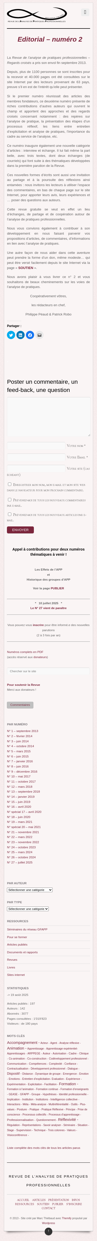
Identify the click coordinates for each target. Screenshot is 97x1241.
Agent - (54, 1043)
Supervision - (24, 1130)
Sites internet (16, 975)
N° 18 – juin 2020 (18, 817)
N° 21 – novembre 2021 (23, 832)
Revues (12, 959)
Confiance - (71, 1063)
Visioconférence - (18, 1135)
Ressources (24, 1204)
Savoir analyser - (53, 1125)
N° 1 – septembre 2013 (22, 731)
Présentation (58, 1200)
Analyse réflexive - (70, 1043)
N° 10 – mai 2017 (18, 776)
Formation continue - (48, 1089)
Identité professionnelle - (73, 1094)
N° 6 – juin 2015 (17, 756)
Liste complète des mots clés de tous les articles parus (43, 1148)
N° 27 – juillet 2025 (19, 862)
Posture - (23, 1109)
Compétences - (38, 1063)
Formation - (68, 1084)
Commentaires (20, 705)
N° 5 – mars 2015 (19, 751)
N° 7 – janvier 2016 (20, 761)
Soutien (43, 1204)
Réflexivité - (68, 1119)
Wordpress (48, 1223)
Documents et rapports (22, 952)
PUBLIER (57, 588)
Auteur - (47, 1053)
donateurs (40, 657)
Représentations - (32, 1125)
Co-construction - (37, 1058)
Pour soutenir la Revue (23, 685)
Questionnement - (46, 1120)
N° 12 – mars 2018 (19, 786)
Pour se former (17, 937)
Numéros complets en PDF (25, 652)
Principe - (71, 1109)
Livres (11, 967)
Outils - (75, 1104)
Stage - (11, 1130)
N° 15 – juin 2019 (18, 802)
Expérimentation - (17, 1084)
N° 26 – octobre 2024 (21, 857)
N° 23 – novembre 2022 (23, 842)
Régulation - (14, 1125)
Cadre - (74, 1053)
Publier (57, 1204)
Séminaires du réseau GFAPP (27, 929)
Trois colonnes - (57, 1130)
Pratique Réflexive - (53, 1109)
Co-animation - (17, 1058)
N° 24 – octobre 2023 (21, 847)
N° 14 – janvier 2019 (20, 797)
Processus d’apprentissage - (65, 1114)
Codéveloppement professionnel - (69, 1058)
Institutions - (43, 1099)
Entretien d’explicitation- (36, 1078)
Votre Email (76, 457)
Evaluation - (58, 1079)
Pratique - (35, 1109)
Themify (66, 1218)
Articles (39, 1200)
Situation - (83, 1125)
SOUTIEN (25, 268)
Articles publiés (17, 944)
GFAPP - (25, 1094)
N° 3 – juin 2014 (17, 741)
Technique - (40, 1130)
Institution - (28, 1099)
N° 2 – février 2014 (19, 736)
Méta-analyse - (39, 1104)
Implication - (14, 1099)
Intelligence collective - (65, 1099)
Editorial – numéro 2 (49, 39)
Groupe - (36, 1094)
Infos (76, 1200)
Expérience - (74, 1078)
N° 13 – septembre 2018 (23, 791)
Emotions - (15, 1079)
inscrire (38, 625)
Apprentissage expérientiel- (62, 1048)
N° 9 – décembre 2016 (22, 771)
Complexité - (56, 1063)
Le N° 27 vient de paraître (48, 608)
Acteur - (45, 1043)
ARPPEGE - (34, 1053)
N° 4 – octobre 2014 (20, 746)
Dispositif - (14, 1073)
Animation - (16, 1048)
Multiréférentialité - (59, 1104)
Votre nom (75, 446)
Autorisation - (60, 1053)
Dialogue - (74, 1068)
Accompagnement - (23, 1043)
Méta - (26, 1104)
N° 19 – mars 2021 (19, 822)
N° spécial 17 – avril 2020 (24, 812)
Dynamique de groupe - (48, 1073)
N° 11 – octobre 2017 (21, 781)
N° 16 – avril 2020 (19, 807)
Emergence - (70, 1073)
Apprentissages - (16, 1053)
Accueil (23, 1200)
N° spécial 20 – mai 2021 (24, 827)
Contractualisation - (18, 1068)
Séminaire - (70, 1125)
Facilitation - (51, 1084)
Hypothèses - (50, 1094)
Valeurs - (72, 1130)
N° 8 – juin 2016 (17, 766)
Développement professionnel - (49, 1068)
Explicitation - (35, 1084)
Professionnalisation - (21, 1119)
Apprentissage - (36, 1048)
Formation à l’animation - (21, 1089)
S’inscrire (74, 1204)
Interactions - (14, 1104)
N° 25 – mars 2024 (19, 852)
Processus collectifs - (35, 1114)
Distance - (28, 1073)
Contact (48, 1208)
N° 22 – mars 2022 (19, 837)
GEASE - (14, 1094)
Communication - (17, 1063)
